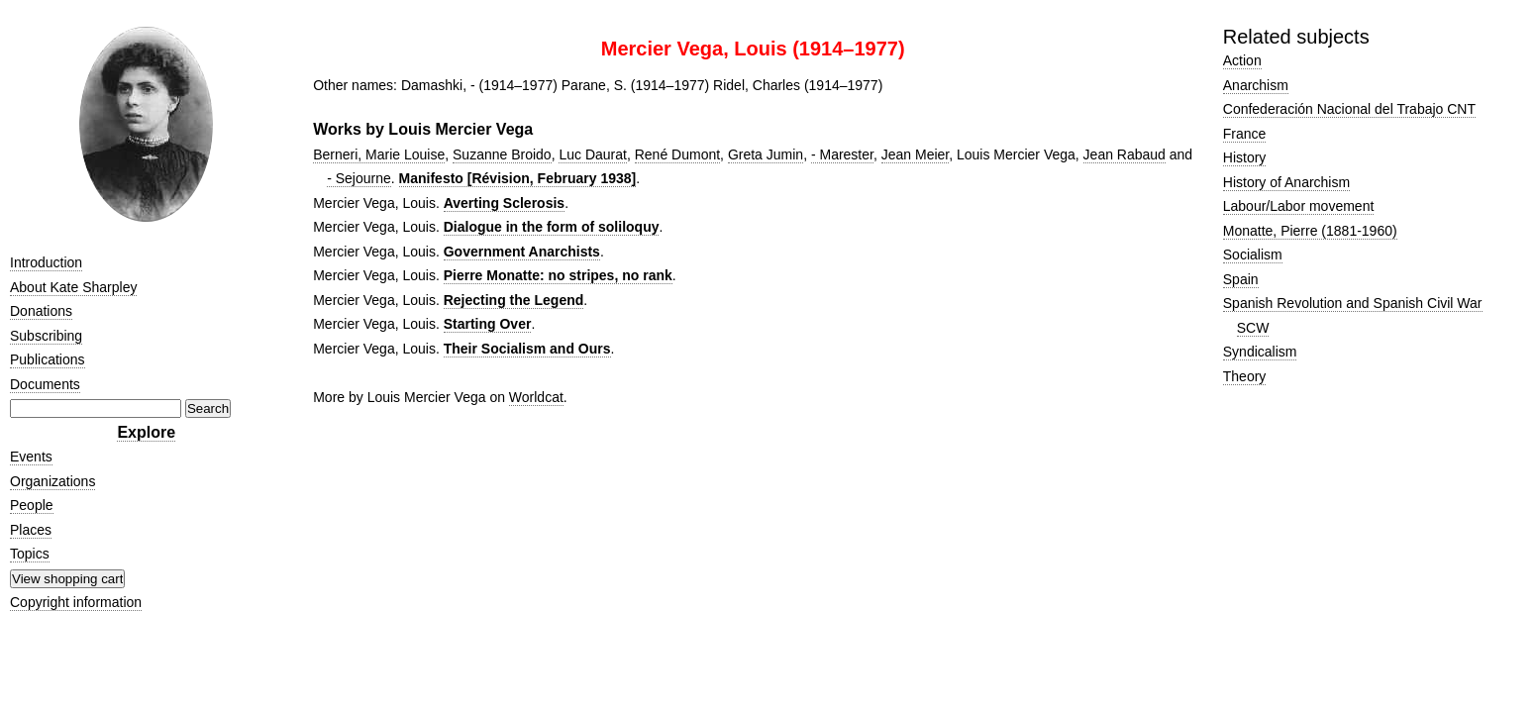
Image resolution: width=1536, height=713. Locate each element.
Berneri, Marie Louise (379, 154)
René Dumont (677, 154)
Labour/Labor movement (1299, 206)
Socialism (1252, 254)
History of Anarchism (1286, 182)
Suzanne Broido (502, 154)
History (1245, 157)
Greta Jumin (765, 154)
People (31, 505)
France (1245, 134)
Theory (1245, 376)
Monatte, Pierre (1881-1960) (1310, 231)
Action (1242, 60)
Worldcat (536, 397)
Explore (146, 432)
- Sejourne (359, 178)
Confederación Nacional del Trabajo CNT (1349, 109)
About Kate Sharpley (73, 287)
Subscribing (46, 336)
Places (30, 530)
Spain (1241, 279)
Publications (47, 359)
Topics (30, 553)
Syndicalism (1260, 351)
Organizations (52, 481)
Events (31, 456)
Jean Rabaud (1124, 154)
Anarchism (1255, 85)
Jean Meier (915, 154)
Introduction (46, 262)
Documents (45, 384)
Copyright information (76, 602)
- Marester (842, 154)
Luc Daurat (592, 154)
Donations (41, 311)
